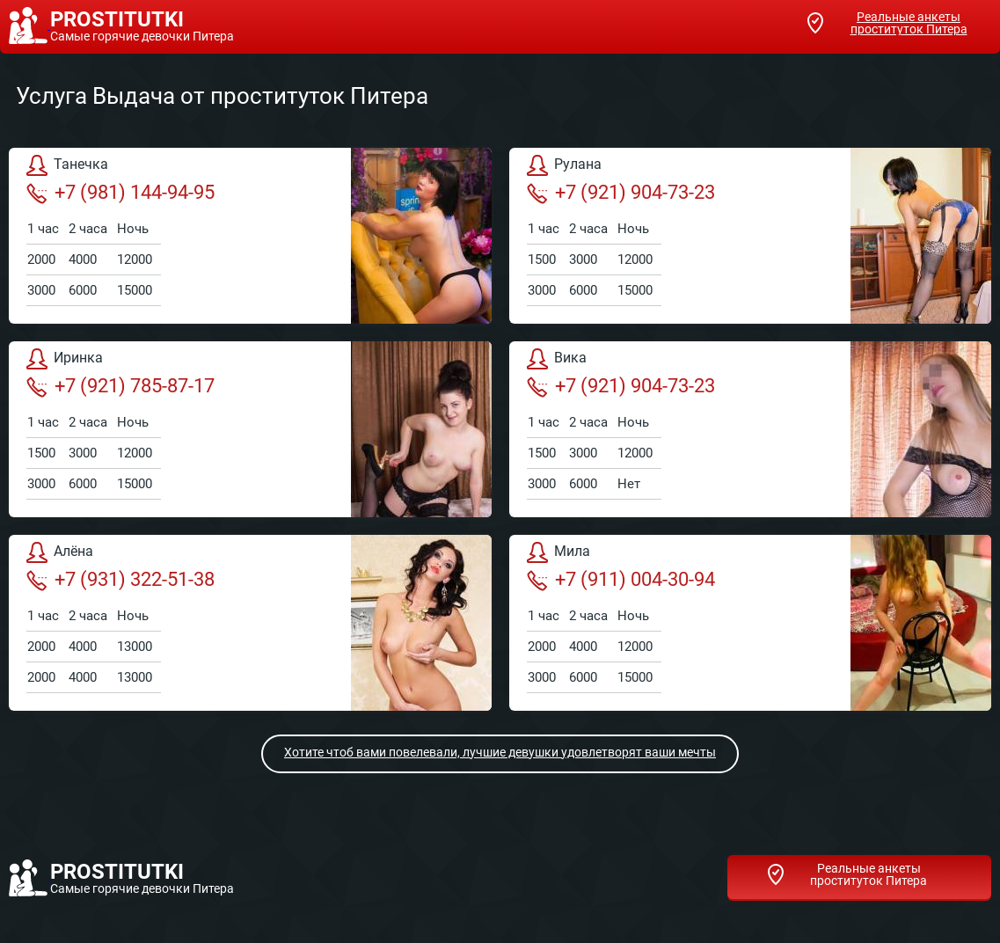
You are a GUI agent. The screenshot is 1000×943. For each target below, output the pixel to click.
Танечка (67, 165)
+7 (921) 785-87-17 (120, 386)
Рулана (564, 165)
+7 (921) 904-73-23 (621, 192)
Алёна (59, 552)
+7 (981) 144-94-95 (120, 192)
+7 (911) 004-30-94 (621, 579)
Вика (557, 358)
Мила (558, 552)
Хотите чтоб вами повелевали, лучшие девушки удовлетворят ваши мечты (500, 752)
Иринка (64, 358)
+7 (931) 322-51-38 (120, 579)
